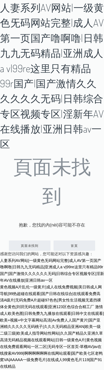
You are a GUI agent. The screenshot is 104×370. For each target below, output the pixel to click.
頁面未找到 (30, 245)
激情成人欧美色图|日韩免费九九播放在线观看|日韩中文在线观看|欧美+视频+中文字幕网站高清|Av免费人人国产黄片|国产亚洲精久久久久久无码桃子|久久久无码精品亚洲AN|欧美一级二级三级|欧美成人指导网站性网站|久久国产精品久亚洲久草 (52, 320)
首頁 (74, 245)
